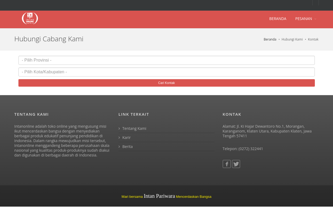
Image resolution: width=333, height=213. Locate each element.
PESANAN (303, 18)
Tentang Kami (132, 128)
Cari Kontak (166, 83)
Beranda (270, 39)
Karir (125, 137)
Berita (126, 146)
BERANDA (277, 18)
